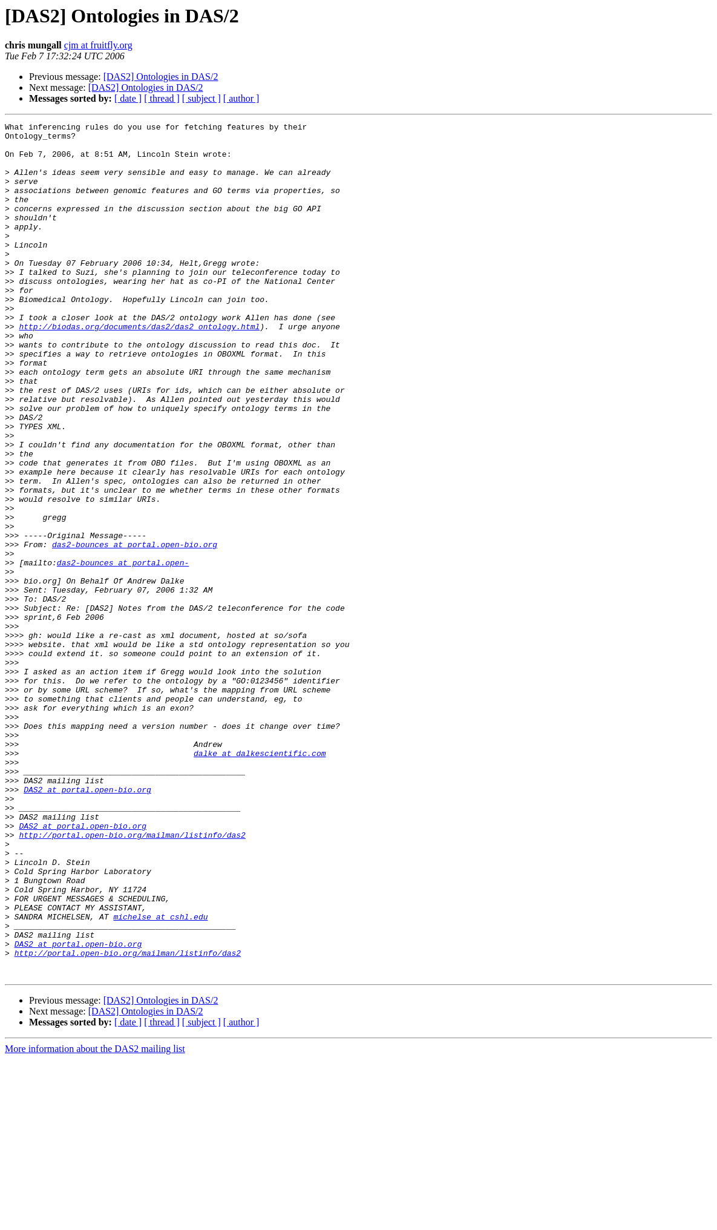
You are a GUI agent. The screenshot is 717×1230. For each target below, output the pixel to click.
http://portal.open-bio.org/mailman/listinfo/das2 (132, 978)
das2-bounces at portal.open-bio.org (134, 629)
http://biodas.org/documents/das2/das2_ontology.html (139, 368)
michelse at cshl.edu (160, 1076)
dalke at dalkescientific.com (260, 880)
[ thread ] (162, 98)
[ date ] (128, 98)
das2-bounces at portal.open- (123, 651)
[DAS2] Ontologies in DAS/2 (160, 76)
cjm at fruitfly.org (98, 45)
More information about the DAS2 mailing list (95, 1219)
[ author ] (241, 98)
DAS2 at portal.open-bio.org (87, 923)
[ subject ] (201, 98)
